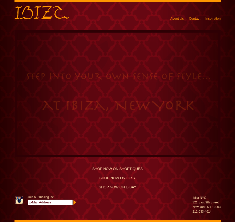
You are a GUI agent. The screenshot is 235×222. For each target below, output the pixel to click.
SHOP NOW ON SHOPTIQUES (117, 169)
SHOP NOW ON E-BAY (117, 187)
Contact (194, 18)
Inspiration (213, 18)
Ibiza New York (41, 12)
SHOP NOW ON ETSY (117, 178)
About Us (177, 18)
